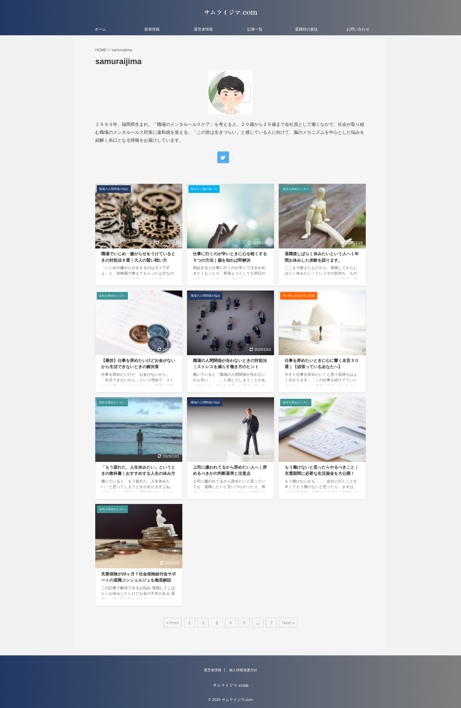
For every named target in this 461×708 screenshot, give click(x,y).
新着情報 (152, 29)
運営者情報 (203, 29)
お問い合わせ (357, 29)
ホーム (100, 29)
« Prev (172, 622)
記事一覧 (255, 29)
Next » (288, 622)
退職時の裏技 (306, 29)
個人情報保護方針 (243, 670)
